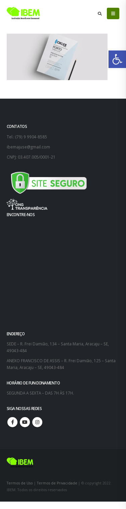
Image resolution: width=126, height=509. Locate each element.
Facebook (12, 422)
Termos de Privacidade (57, 483)
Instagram (37, 422)
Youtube (25, 422)
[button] (117, 59)
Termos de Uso (20, 483)
